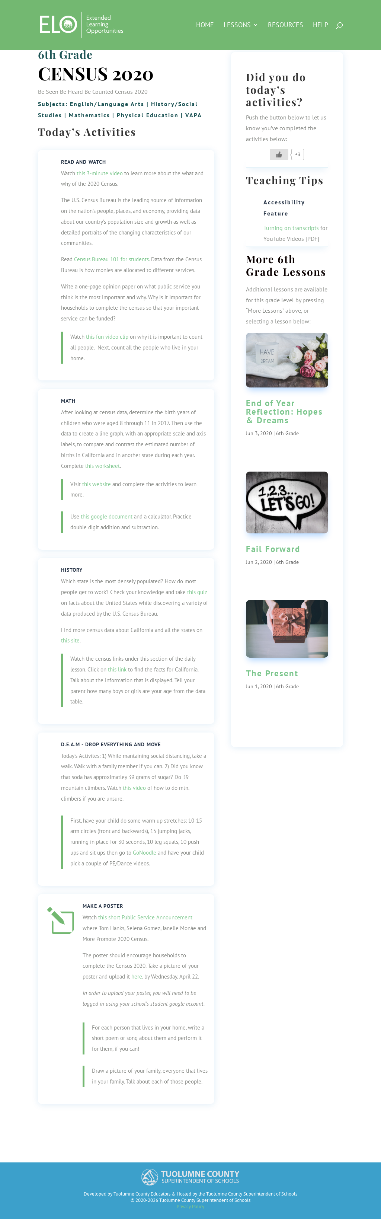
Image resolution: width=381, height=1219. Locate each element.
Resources (285, 25)
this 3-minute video (100, 173)
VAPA (193, 115)
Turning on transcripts (291, 228)
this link (117, 669)
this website (96, 484)
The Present (272, 673)
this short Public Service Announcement (145, 917)
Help (320, 25)
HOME (205, 25)
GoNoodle (144, 852)
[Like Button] (279, 154)
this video (134, 787)
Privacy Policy (190, 1206)
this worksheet (102, 465)
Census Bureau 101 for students (111, 259)
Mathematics (89, 115)
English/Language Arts (107, 104)
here (136, 976)
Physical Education (148, 115)
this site (70, 640)
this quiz (197, 592)
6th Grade (65, 54)
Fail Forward (273, 548)
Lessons (237, 25)
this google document (106, 516)
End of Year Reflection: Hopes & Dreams (284, 411)
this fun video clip (107, 336)
